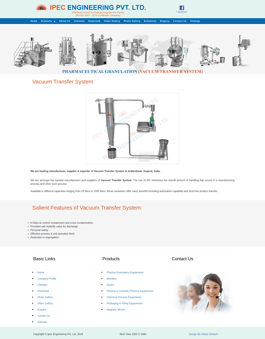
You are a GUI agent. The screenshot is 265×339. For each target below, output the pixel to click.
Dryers (110, 284)
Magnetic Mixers (116, 309)
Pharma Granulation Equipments (125, 272)
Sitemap (42, 321)
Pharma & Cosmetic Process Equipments (130, 291)
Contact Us (44, 315)
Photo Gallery (45, 297)
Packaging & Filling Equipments (125, 303)
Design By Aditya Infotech (203, 334)
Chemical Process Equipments (124, 297)
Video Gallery (112, 21)
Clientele (42, 284)
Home (41, 272)
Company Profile (47, 278)
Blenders (112, 278)
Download (43, 291)
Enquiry (42, 309)
